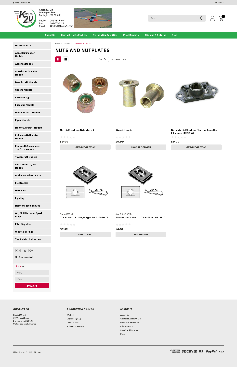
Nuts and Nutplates (83, 43)
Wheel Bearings (24, 231)
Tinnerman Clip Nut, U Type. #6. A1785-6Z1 (84, 217)
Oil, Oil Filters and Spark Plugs (28, 215)
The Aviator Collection (28, 239)
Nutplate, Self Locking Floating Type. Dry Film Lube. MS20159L (194, 131)
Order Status (73, 322)
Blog (174, 35)
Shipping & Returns (155, 35)
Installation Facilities (105, 35)
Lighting (19, 198)
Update (32, 286)
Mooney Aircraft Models (28, 127)
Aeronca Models (24, 63)
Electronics (21, 183)
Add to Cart (85, 234)
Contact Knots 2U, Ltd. (74, 35)
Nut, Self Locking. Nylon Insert (77, 130)
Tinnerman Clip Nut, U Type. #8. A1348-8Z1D (141, 217)
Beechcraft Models (26, 82)
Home (57, 43)
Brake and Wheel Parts (28, 175)
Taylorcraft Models (26, 157)
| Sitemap (37, 352)
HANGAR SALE (23, 45)
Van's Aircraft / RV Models (25, 166)
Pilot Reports (131, 35)
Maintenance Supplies (27, 205)
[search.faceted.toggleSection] (20, 266)
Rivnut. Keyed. (124, 130)
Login (69, 318)
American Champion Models (26, 73)
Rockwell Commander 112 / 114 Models (27, 148)
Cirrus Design (22, 97)
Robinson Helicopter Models (27, 137)
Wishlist (219, 2)
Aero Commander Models (25, 55)
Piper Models (22, 120)
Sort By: (103, 59)
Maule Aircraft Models (27, 112)
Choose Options (85, 147)
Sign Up (78, 318)
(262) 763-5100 (21, 2)
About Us (50, 35)
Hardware (20, 190)
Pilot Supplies (23, 224)
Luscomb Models (24, 105)
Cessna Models (23, 89)
